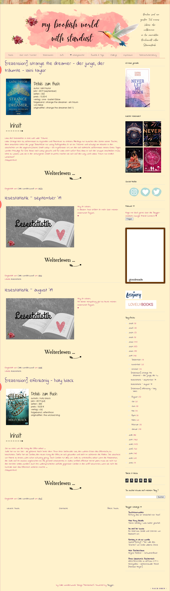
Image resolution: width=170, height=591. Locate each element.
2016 (131, 444)
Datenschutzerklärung (148, 55)
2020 (131, 351)
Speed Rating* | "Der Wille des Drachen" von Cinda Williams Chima (143, 543)
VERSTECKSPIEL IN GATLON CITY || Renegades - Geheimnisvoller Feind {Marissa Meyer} (143, 564)
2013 (131, 458)
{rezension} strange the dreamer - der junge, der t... (144, 374)
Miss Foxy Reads (136, 520)
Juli (133, 401)
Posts (10, 55)
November (136, 364)
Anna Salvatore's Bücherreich (141, 559)
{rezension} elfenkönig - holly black (39, 380)
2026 (131, 323)
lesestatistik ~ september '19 (33, 198)
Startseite (63, 508)
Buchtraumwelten (136, 512)
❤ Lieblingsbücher (77, 55)
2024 (131, 332)
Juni (134, 406)
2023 (131, 337)
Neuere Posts (13, 508)
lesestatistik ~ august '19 (29, 290)
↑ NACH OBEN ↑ (158, 588)
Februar (135, 424)
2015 (131, 449)
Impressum (128, 55)
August (135, 397)
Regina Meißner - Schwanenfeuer (143, 553)
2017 (131, 439)
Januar (135, 429)
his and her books (136, 528)
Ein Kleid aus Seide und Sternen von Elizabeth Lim (144, 532)
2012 (131, 462)
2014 (131, 453)
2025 (131, 328)
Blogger (110, 585)
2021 (131, 346)
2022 (131, 342)
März (134, 420)
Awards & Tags (97, 55)
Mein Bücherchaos (136, 550)
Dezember (137, 359)
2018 (131, 435)
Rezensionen (48, 55)
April (134, 415)
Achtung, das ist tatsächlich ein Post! (144, 514)
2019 (131, 355)
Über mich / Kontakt (28, 55)
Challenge (113, 55)
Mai (133, 411)
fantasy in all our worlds (139, 539)
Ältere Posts (112, 508)
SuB (62, 55)
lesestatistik (16, 279)
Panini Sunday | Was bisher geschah (144, 523)
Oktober (135, 369)
